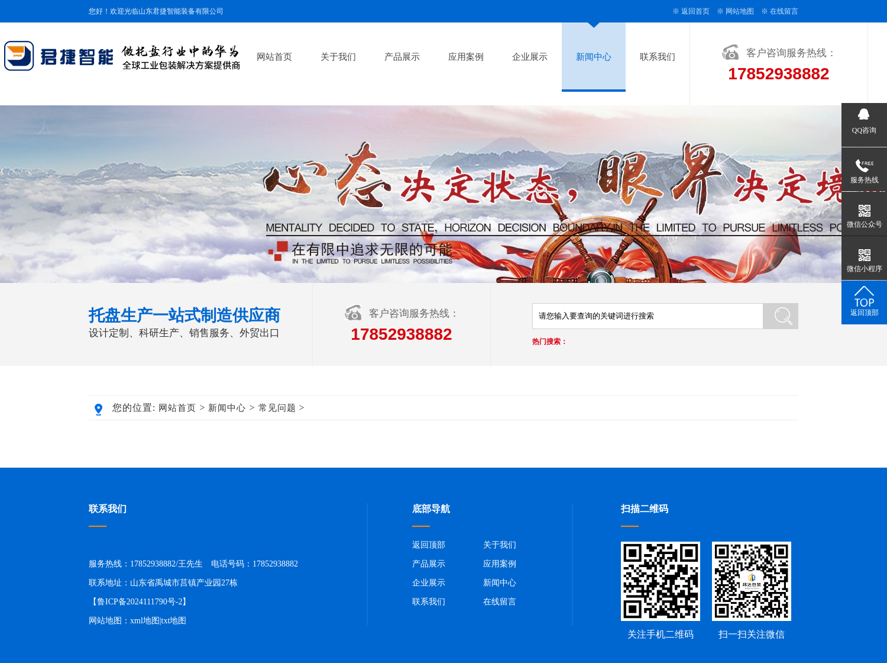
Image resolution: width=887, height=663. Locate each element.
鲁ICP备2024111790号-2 (139, 601)
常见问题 (277, 408)
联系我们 (657, 57)
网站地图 (740, 11)
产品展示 (402, 57)
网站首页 (274, 57)
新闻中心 (593, 57)
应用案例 (466, 57)
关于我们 (338, 57)
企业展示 (530, 57)
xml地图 (145, 620)
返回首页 (695, 11)
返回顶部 (428, 544)
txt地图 (174, 620)
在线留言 (784, 11)
